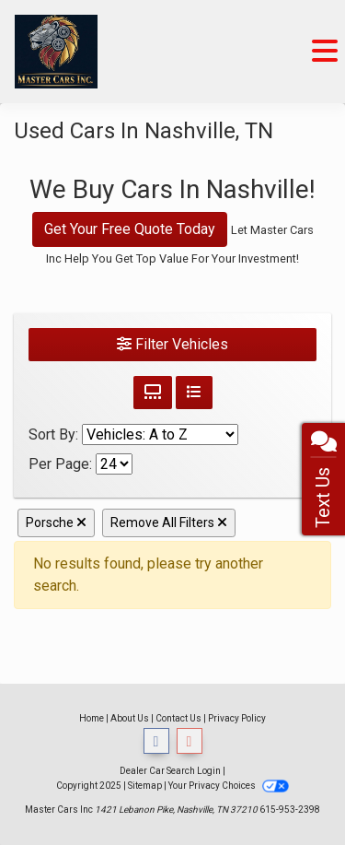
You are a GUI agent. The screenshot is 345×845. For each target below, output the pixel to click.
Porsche (56, 522)
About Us (129, 718)
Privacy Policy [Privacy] (237, 718)
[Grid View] (152, 392)
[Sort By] (160, 434)
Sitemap (145, 785)
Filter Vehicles (172, 344)
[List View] (194, 392)
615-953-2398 (289, 809)
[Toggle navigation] (325, 51)
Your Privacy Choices (228, 785)
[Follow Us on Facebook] (156, 741)
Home (91, 718)
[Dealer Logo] (56, 51)
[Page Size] (114, 464)
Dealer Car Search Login (170, 771)
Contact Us (178, 718)
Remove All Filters (168, 522)
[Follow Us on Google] (189, 741)
